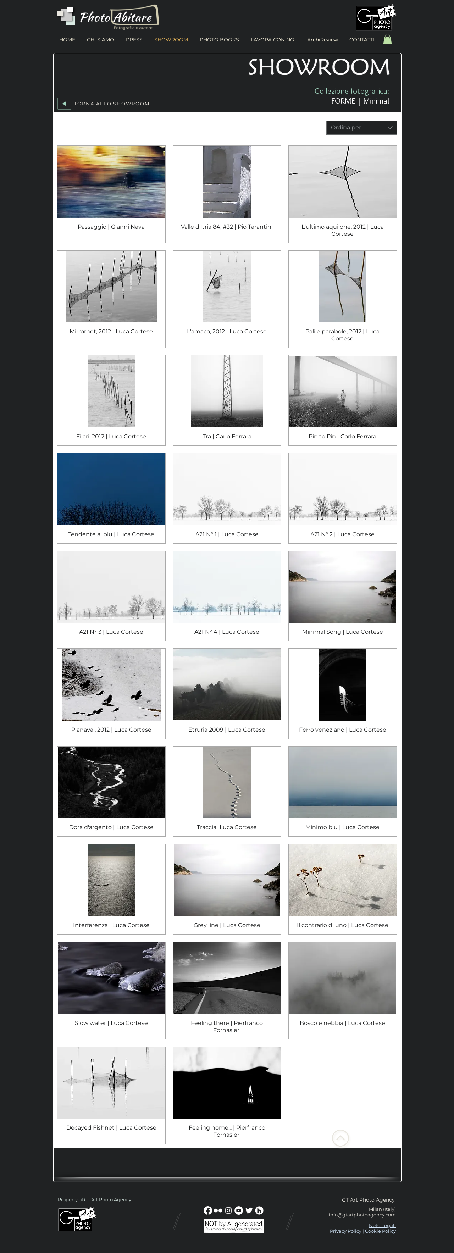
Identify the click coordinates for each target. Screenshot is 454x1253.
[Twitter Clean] (249, 1210)
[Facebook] (208, 1210)
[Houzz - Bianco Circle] (259, 1210)
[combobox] (361, 128)
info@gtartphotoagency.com (362, 1215)
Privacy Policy (345, 1231)
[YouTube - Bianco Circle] (238, 1210)
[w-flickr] (218, 1210)
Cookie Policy (380, 1231)
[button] (387, 39)
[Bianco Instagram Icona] (228, 1210)
